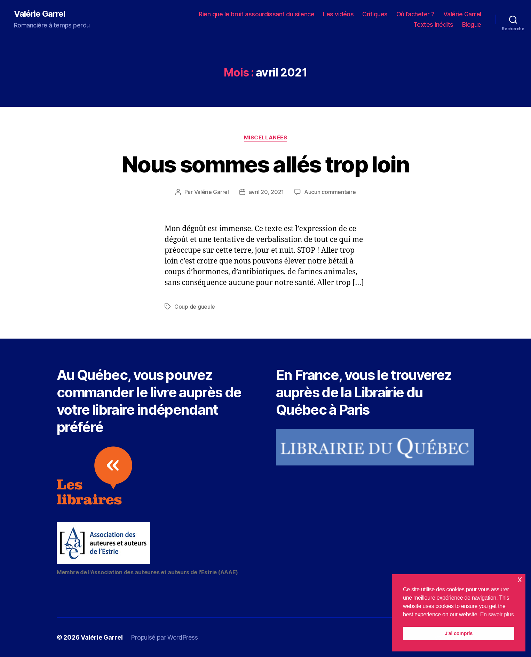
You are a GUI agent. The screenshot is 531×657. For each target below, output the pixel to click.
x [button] (519, 579)
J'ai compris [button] (459, 633)
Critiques (375, 14)
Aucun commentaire (330, 191)
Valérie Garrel (39, 14)
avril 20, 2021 (266, 191)
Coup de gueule (194, 306)
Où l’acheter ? (415, 14)
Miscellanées (265, 138)
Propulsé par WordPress (164, 637)
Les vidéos (338, 14)
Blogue (471, 24)
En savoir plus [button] (497, 614)
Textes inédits (433, 24)
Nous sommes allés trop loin (265, 164)
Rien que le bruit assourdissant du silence (256, 14)
